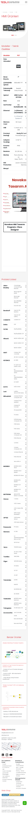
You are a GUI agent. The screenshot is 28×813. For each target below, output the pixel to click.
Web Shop (6, 790)
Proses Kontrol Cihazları (20, 785)
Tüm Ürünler (7, 757)
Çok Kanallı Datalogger (5, 773)
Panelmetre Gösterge (19, 782)
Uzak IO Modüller (6, 771)
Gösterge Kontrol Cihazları (20, 779)
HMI (16, 12)
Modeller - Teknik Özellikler (10, 48)
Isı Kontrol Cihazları (21, 788)
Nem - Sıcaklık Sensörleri (19, 768)
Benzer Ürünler (14, 637)
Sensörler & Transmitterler (19, 761)
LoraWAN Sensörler (21, 772)
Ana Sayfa (5, 12)
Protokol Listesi (9, 279)
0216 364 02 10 (5, 735)
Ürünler (11, 12)
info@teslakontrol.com (8, 732)
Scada (4, 764)
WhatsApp (25, 803)
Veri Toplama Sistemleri (6, 776)
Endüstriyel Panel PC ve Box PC (6, 766)
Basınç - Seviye (20, 771)
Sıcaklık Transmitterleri (20, 764)
